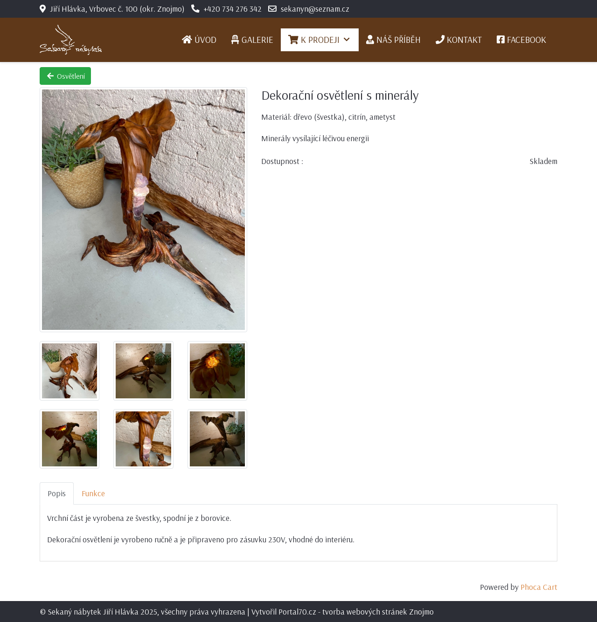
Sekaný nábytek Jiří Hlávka (93, 611)
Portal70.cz (297, 611)
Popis (57, 493)
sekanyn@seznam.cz (315, 8)
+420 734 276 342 (233, 8)
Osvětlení (65, 76)
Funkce (93, 493)
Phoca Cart (539, 586)
